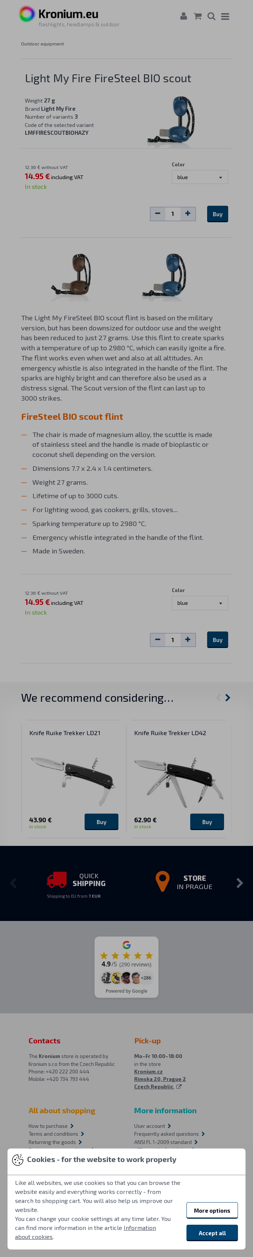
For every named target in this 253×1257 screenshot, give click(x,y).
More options (212, 1210)
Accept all (212, 1233)
